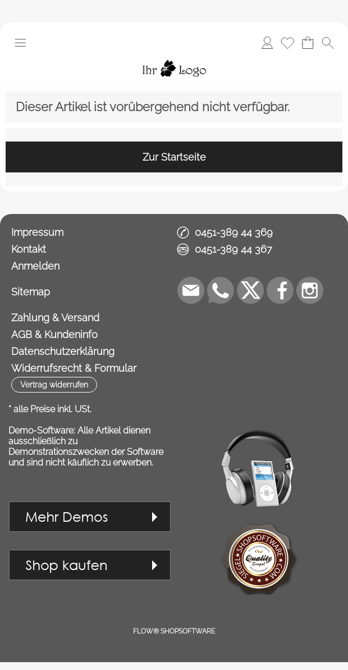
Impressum (37, 232)
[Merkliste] (287, 42)
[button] (20, 42)
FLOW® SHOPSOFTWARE (174, 631)
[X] (250, 290)
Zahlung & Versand (55, 317)
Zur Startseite (174, 157)
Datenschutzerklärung (63, 351)
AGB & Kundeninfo (54, 334)
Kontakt (28, 249)
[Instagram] (310, 290)
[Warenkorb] (307, 42)
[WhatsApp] (221, 290)
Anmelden (35, 266)
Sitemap (30, 292)
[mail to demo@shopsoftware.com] (191, 290)
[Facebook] (280, 290)
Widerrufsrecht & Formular (73, 368)
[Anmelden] (267, 42)
